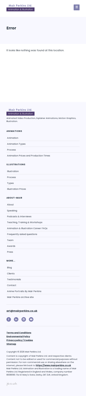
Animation (12, 138)
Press (10, 252)
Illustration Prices (16, 189)
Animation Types (16, 144)
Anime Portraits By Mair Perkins (24, 291)
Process (11, 149)
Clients (11, 273)
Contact (11, 285)
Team (10, 240)
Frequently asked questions (22, 234)
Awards (11, 246)
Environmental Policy (18, 336)
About (10, 204)
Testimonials (14, 279)
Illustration (13, 171)
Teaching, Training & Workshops (24, 222)
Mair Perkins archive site (20, 297)
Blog (9, 267)
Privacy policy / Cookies (19, 340)
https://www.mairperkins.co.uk (53, 365)
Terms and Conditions (18, 332)
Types (10, 183)
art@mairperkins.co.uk (21, 311)
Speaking (12, 210)
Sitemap (11, 344)
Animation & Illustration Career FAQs (27, 228)
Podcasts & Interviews (19, 216)
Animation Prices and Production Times (28, 155)
